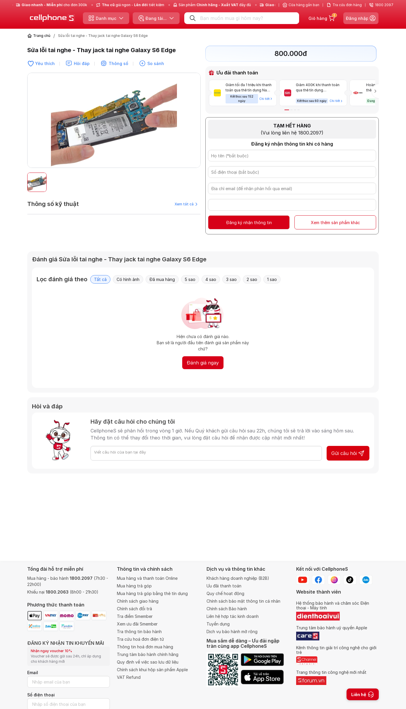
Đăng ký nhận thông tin (249, 222)
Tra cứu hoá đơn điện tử (140, 639)
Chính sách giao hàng (137, 601)
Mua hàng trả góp (134, 585)
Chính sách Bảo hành (227, 608)
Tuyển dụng (218, 623)
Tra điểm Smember (135, 616)
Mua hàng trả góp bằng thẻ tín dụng (152, 593)
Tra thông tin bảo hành (139, 631)
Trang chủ (41, 35)
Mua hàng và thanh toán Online (147, 578)
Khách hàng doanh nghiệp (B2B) (238, 578)
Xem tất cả (186, 204)
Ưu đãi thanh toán (224, 585)
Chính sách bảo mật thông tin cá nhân (243, 601)
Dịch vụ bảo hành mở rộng (232, 631)
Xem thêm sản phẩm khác (335, 222)
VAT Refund (129, 677)
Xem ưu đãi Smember (137, 623)
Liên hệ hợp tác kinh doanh (233, 616)
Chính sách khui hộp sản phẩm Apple (152, 669)
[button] (375, 91)
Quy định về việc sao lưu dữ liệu (147, 661)
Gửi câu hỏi (348, 453)
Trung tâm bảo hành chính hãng (147, 654)
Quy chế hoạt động (225, 593)
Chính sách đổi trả (134, 608)
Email (32, 672)
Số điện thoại (41, 694)
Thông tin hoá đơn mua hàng (145, 646)
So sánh (155, 63)
